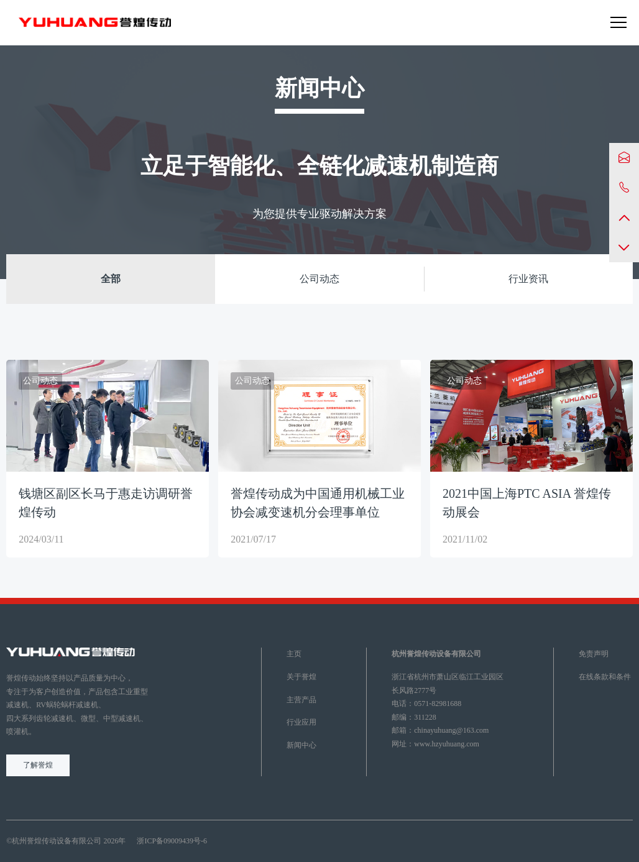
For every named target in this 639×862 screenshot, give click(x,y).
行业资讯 (528, 278)
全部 (111, 278)
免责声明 (594, 653)
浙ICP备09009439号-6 (172, 841)
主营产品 (301, 699)
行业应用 (301, 722)
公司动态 (319, 278)
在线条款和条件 (605, 676)
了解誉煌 (38, 765)
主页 (294, 653)
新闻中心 (301, 745)
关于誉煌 (301, 676)
